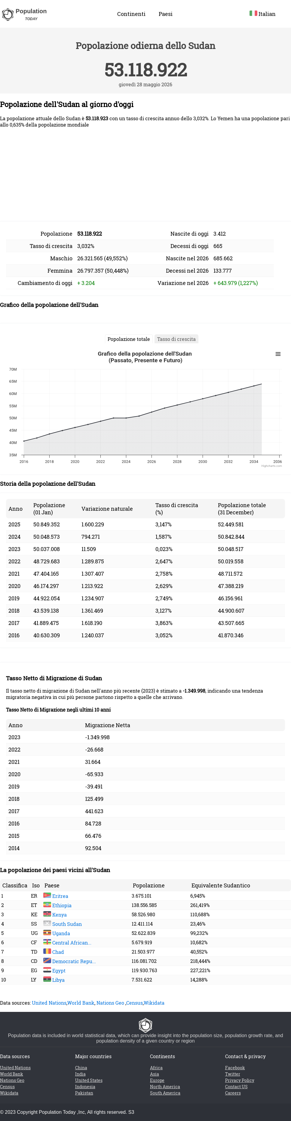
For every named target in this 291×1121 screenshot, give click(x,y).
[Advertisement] (145, 175)
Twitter (232, 1074)
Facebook (235, 1067)
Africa (156, 1067)
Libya (54, 980)
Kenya (55, 914)
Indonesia (85, 1086)
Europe (157, 1080)
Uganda (56, 933)
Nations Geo (110, 1003)
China (81, 1067)
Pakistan (84, 1093)
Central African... (67, 942)
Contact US (236, 1086)
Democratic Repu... (69, 961)
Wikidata (154, 1003)
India (80, 1074)
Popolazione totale (129, 339)
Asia (154, 1074)
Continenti (131, 13)
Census (134, 1003)
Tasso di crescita (176, 339)
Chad (53, 952)
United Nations (49, 1003)
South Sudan (62, 924)
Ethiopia (57, 905)
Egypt (54, 970)
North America (165, 1086)
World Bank (80, 1003)
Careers (233, 1093)
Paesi (166, 13)
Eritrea (55, 896)
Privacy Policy (239, 1080)
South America (165, 1093)
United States (89, 1080)
